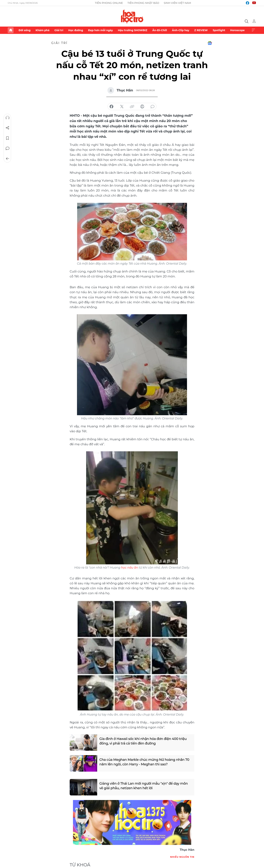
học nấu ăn (129, 567)
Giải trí (58, 30)
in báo (142, 106)
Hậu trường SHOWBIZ (132, 30)
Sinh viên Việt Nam (177, 3)
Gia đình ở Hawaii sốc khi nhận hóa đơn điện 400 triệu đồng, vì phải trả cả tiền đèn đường (143, 741)
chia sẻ (111, 106)
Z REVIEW (201, 30)
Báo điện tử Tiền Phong (132, 16)
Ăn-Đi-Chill (159, 30)
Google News (210, 43)
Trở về (7, 158)
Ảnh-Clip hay (180, 30)
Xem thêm (253, 30)
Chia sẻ (7, 128)
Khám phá (42, 30)
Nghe (7, 117)
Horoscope (237, 30)
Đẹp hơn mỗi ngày (100, 30)
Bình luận (7, 148)
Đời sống (24, 30)
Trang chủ (11, 30)
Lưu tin (7, 138)
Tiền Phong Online (109, 3)
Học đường (75, 30)
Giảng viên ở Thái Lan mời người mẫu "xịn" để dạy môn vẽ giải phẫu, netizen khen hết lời (143, 785)
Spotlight (219, 30)
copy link (132, 106)
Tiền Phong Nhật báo (143, 3)
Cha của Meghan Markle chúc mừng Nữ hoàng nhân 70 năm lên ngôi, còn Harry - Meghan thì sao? (144, 762)
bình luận (152, 106)
